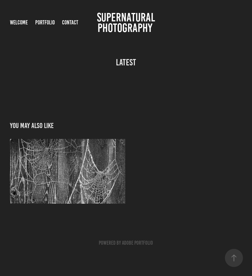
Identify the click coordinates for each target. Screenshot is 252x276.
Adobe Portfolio (137, 243)
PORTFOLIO (45, 22)
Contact (70, 22)
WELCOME (19, 22)
